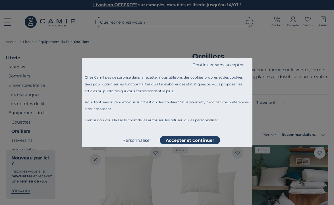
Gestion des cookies (161, 102)
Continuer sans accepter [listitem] (218, 64)
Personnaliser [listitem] (137, 140)
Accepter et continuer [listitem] (190, 140)
